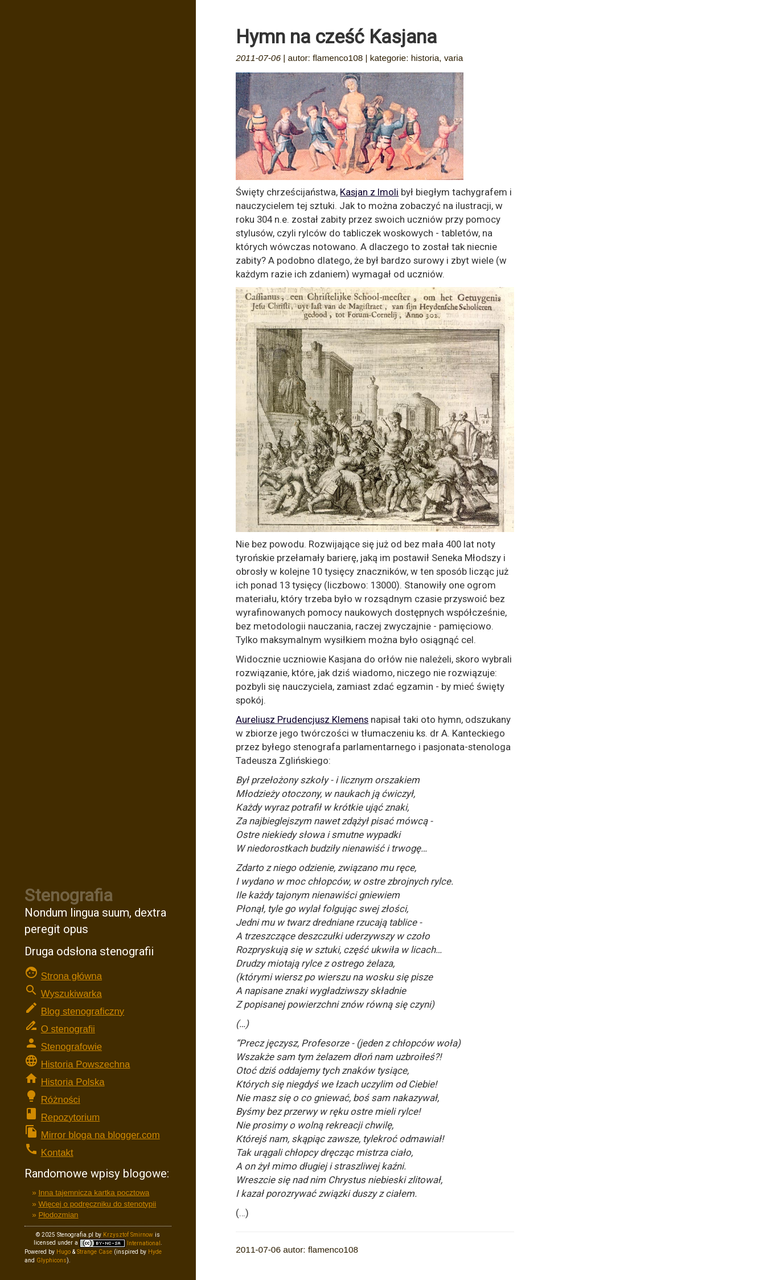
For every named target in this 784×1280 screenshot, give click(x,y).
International (120, 1243)
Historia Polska (73, 1082)
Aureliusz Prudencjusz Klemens (302, 719)
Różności (60, 1099)
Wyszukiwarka (71, 993)
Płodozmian (58, 1215)
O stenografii (68, 1029)
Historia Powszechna (85, 1064)
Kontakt (57, 1152)
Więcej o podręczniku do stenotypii (97, 1204)
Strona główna (71, 976)
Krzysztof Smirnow (128, 1235)
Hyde (155, 1252)
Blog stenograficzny (82, 1011)
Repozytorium (70, 1117)
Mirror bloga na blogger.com (100, 1135)
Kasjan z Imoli (369, 192)
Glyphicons (51, 1260)
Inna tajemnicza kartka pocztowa (93, 1192)
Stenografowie (71, 1046)
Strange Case (94, 1252)
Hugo (63, 1252)
